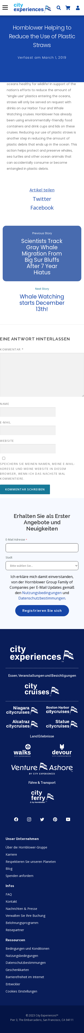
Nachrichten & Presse (21, 908)
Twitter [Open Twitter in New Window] (42, 819)
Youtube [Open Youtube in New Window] (68, 819)
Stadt (9, 557)
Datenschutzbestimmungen (41, 598)
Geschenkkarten (17, 970)
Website (7, 441)
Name (4, 404)
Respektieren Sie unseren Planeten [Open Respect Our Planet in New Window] (31, 861)
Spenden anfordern (19, 876)
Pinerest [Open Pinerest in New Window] (55, 819)
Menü (5, 7)
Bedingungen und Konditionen (27, 948)
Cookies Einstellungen (21, 991)
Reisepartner (15, 930)
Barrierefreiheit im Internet (25, 977)
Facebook (42, 207)
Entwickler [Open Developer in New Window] (13, 984)
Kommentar (12, 349)
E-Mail (5, 422)
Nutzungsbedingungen (42, 592)
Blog (9, 868)
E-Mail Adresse (15, 539)
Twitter (42, 198)
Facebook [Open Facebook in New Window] (16, 819)
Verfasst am (42, 57)
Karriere (11, 854)
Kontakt (11, 901)
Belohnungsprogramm (22, 923)
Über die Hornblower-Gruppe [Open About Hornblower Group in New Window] (26, 847)
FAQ (9, 894)
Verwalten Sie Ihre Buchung (25, 915)
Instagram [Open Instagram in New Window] (29, 819)
